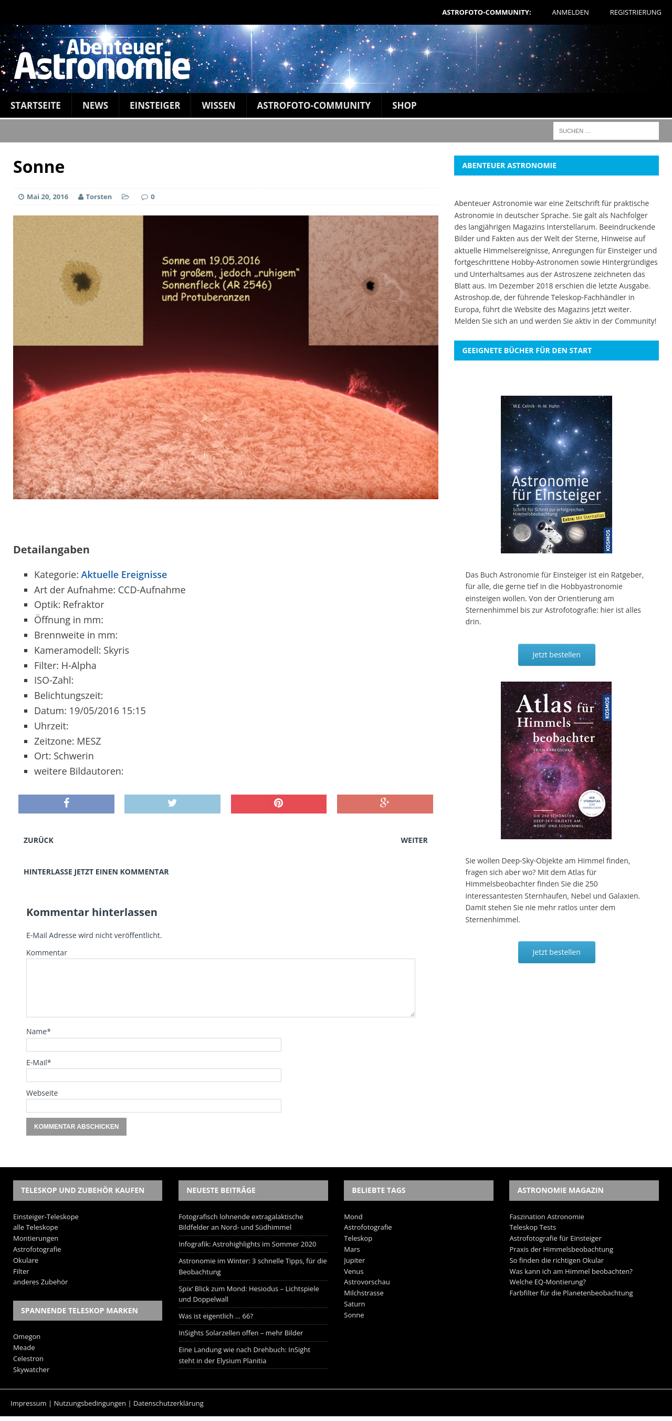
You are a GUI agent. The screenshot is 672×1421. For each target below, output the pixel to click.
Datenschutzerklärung (168, 1403)
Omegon (26, 1336)
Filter (21, 1271)
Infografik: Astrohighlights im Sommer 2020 (247, 1244)
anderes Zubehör (40, 1281)
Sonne (354, 1315)
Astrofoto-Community (314, 105)
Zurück (39, 840)
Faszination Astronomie (546, 1216)
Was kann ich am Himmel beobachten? (571, 1271)
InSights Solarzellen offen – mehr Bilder (240, 1332)
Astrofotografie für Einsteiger (555, 1238)
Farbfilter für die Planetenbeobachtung (571, 1293)
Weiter (414, 840)
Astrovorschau (367, 1281)
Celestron (28, 1358)
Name (36, 1031)
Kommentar (46, 952)
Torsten (99, 196)
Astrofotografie (37, 1249)
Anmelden (570, 12)
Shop (404, 105)
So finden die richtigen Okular (556, 1260)
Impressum (28, 1403)
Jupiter (354, 1260)
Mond (353, 1216)
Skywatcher (31, 1369)
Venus (353, 1271)
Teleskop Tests (532, 1227)
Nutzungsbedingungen (90, 1403)
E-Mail (36, 1062)
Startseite (35, 105)
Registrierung (636, 12)
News (95, 105)
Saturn (354, 1304)
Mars (352, 1249)
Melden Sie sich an (486, 321)
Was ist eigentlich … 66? (215, 1316)
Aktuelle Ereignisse (124, 574)
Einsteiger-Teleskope (46, 1216)
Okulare (25, 1260)
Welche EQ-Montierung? (547, 1281)
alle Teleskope (35, 1227)
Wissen (218, 105)
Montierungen (35, 1238)
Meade (24, 1347)
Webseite (42, 1093)
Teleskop (358, 1238)
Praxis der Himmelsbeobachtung (561, 1249)
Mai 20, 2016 (47, 196)
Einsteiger (155, 105)
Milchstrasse (364, 1293)
